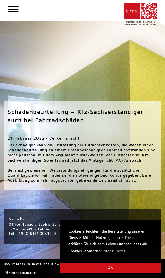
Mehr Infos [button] (114, 251)
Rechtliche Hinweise (49, 264)
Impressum (21, 264)
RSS (7, 264)
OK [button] (110, 268)
